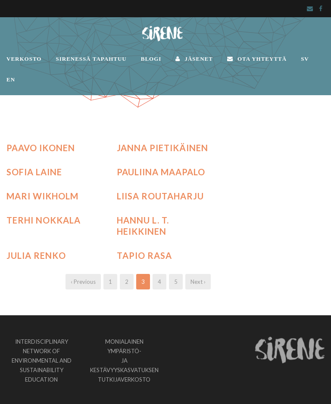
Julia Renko (36, 255)
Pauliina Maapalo (161, 172)
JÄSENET (194, 59)
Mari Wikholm (42, 196)
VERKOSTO (23, 59)
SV (305, 59)
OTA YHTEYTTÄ (257, 59)
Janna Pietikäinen (162, 148)
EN (10, 79)
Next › (198, 281)
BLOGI (151, 59)
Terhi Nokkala (43, 220)
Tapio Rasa (144, 255)
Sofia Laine (34, 172)
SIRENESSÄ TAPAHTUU (91, 59)
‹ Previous (83, 281)
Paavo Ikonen (40, 148)
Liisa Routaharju (160, 196)
